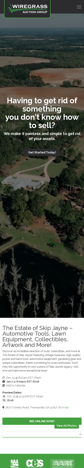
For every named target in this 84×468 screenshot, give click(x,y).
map (65, 407)
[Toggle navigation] (79, 7)
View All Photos (67, 425)
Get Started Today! (42, 152)
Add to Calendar (15, 385)
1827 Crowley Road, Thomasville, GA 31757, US (33, 407)
